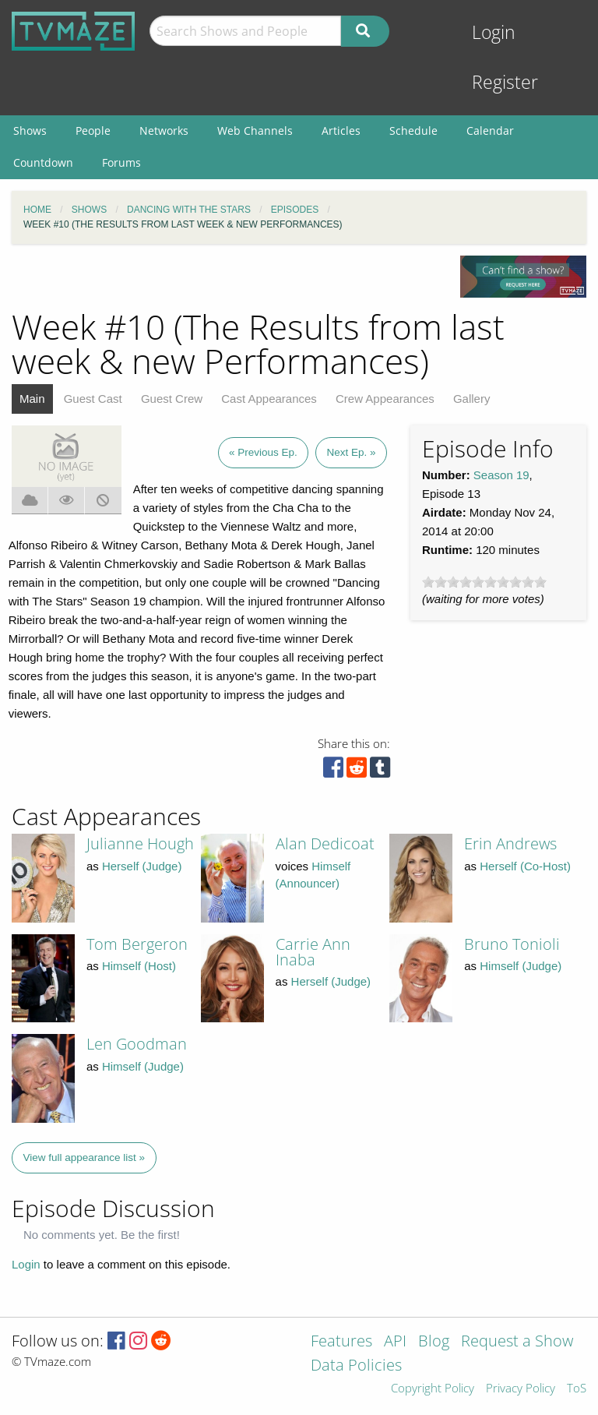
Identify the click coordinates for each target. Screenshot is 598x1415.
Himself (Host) (139, 965)
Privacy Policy (520, 1389)
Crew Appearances (385, 398)
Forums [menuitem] (121, 162)
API (395, 1342)
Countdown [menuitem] (43, 162)
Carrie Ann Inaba (313, 951)
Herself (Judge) (142, 866)
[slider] (484, 582)
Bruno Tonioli (512, 944)
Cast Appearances (269, 398)
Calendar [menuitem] (490, 130)
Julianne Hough (140, 843)
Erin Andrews (510, 843)
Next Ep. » (350, 452)
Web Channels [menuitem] (255, 130)
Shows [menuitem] (30, 130)
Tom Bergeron (137, 944)
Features (341, 1342)
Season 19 (501, 475)
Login (493, 32)
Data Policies (356, 1366)
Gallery (472, 398)
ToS (576, 1389)
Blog (433, 1342)
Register (505, 82)
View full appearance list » (84, 1157)
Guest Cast (93, 398)
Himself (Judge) (520, 965)
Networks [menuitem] (163, 130)
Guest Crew (171, 398)
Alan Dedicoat (325, 843)
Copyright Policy (432, 1389)
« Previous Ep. (263, 452)
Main (32, 398)
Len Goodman (136, 1043)
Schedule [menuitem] (413, 130)
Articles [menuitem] (341, 130)
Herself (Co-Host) (525, 866)
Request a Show (517, 1342)
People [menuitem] (93, 130)
